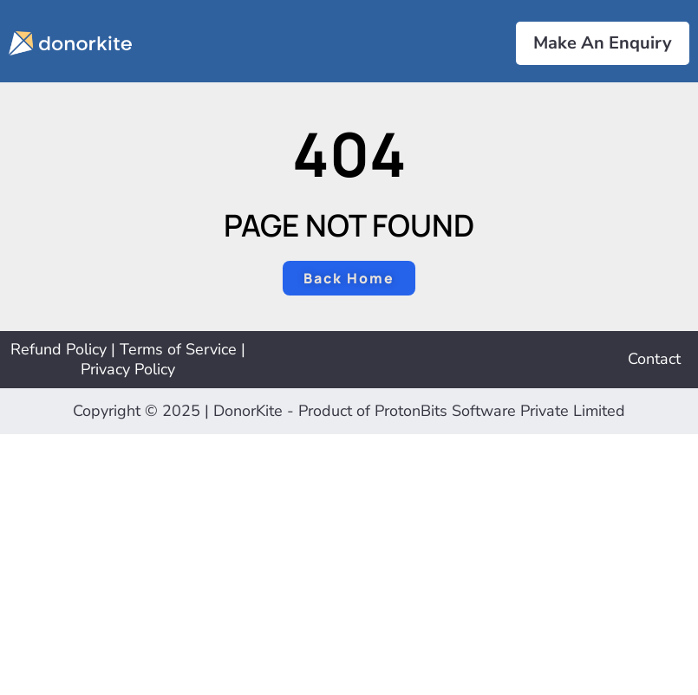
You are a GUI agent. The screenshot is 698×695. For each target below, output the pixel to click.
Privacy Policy (128, 369)
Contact (654, 358)
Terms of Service (178, 349)
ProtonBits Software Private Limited (500, 410)
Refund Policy (58, 349)
